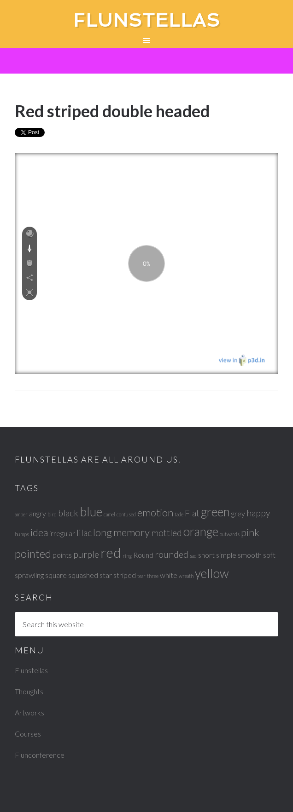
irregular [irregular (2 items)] (62, 533)
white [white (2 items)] (168, 575)
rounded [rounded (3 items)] (171, 554)
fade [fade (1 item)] (179, 514)
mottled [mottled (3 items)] (166, 532)
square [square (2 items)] (56, 575)
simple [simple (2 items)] (226, 554)
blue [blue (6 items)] (91, 511)
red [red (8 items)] (110, 552)
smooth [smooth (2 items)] (250, 554)
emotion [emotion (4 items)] (155, 512)
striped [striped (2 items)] (124, 575)
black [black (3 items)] (68, 513)
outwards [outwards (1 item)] (230, 534)
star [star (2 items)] (106, 575)
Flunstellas (146, 20)
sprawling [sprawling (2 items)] (29, 575)
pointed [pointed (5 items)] (33, 553)
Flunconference (39, 754)
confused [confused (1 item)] (126, 514)
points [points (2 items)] (62, 554)
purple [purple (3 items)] (86, 554)
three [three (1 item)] (152, 576)
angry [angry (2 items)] (37, 513)
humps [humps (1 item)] (22, 534)
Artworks (29, 712)
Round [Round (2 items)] (143, 554)
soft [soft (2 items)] (269, 554)
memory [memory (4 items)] (131, 532)
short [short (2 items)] (206, 554)
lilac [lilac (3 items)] (84, 532)
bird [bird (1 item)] (52, 514)
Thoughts (29, 691)
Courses (28, 733)
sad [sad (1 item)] (193, 556)
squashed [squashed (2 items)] (83, 575)
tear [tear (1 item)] (141, 576)
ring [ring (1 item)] (127, 556)
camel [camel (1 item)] (109, 514)
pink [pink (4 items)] (250, 532)
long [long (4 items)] (102, 532)
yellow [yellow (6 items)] (212, 573)
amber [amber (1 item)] (21, 514)
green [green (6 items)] (215, 511)
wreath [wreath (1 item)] (186, 576)
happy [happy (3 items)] (258, 513)
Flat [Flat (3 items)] (192, 513)
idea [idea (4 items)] (39, 532)
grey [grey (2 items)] (238, 513)
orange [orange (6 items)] (200, 531)
